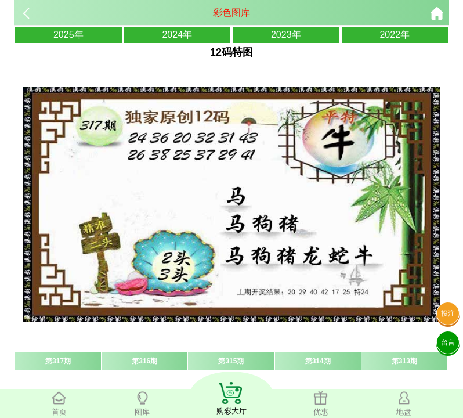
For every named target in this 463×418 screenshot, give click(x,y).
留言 (448, 342)
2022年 (394, 34)
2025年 (68, 34)
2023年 (286, 34)
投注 (448, 313)
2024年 (177, 34)
